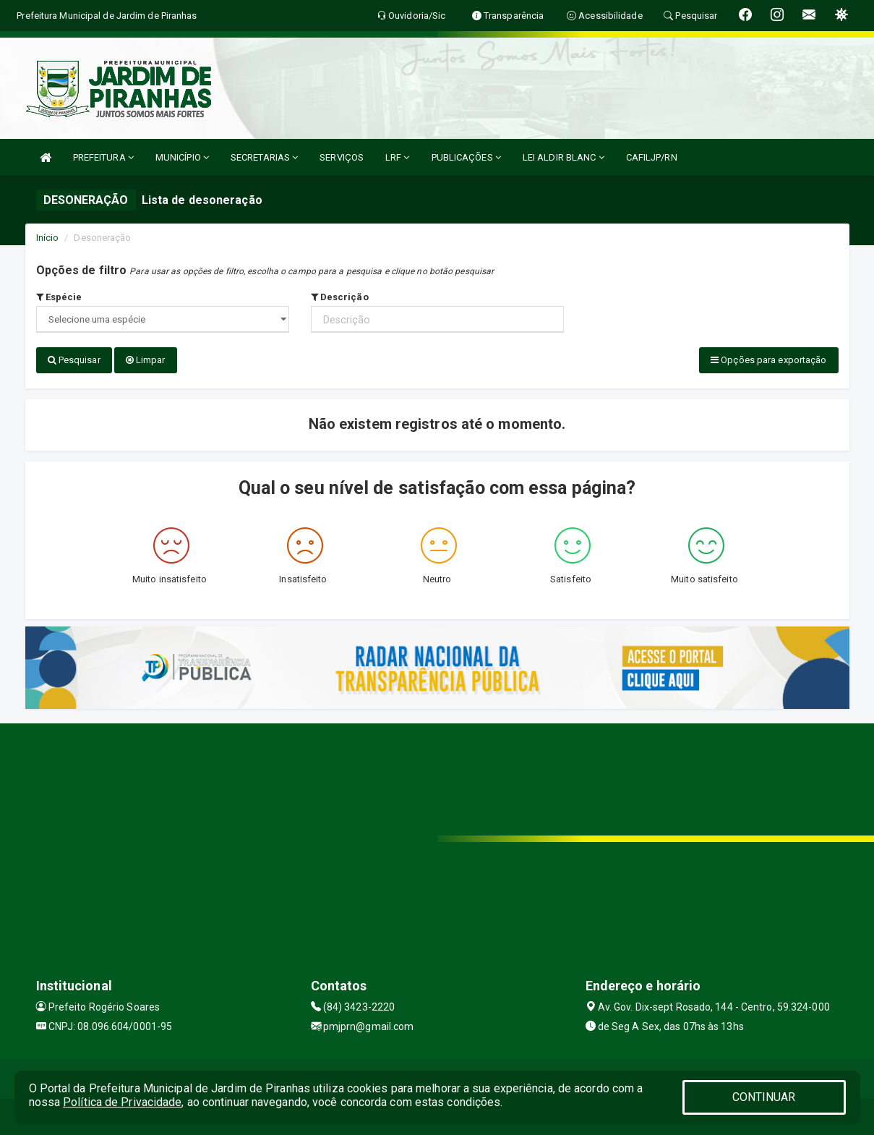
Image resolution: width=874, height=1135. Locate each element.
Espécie (59, 297)
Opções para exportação (768, 359)
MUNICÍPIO (182, 157)
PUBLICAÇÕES (466, 157)
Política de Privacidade (122, 1102)
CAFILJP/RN (651, 157)
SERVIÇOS (342, 157)
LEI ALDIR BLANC (563, 157)
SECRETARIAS (264, 157)
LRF (397, 157)
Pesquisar (74, 359)
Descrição (340, 297)
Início (47, 237)
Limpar (146, 359)
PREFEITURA (103, 157)
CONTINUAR (764, 1097)
